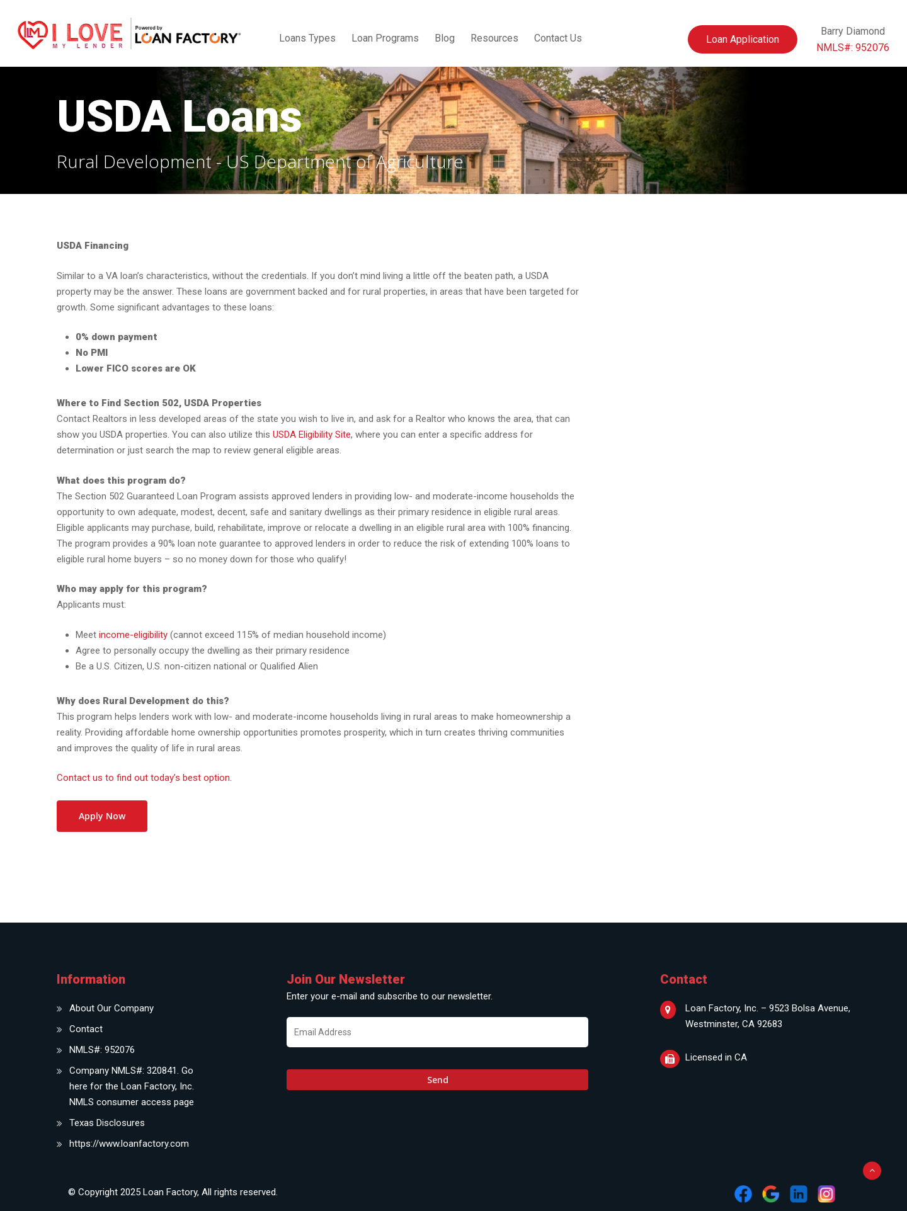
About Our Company (111, 1008)
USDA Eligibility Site (312, 434)
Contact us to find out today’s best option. (144, 777)
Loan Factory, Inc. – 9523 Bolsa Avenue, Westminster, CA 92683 (767, 1016)
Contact (86, 1029)
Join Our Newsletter (346, 979)
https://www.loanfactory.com (129, 1143)
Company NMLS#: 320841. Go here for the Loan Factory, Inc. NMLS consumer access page (131, 1086)
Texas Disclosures (107, 1123)
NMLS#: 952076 (102, 1049)
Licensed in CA (716, 1057)
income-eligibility (133, 634)
